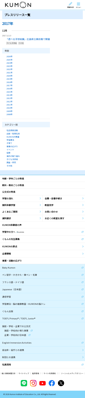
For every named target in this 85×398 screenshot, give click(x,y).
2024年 (9, 63)
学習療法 (10, 140)
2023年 (9, 66)
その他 (21, 43)
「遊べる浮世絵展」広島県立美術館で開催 (28, 39)
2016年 (9, 88)
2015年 (9, 91)
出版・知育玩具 (13, 133)
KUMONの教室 (13, 136)
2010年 (9, 107)
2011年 (9, 104)
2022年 (9, 69)
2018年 (9, 82)
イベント (10, 149)
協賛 (8, 152)
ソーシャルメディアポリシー (72, 373)
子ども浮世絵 (11, 43)
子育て (9, 143)
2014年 (9, 95)
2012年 (9, 101)
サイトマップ (24, 373)
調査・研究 (11, 162)
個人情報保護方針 (9, 373)
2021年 (9, 72)
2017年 (9, 85)
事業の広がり (12, 146)
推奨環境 (35, 373)
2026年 (9, 56)
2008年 (9, 114)
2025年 (9, 59)
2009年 (9, 111)
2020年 (9, 75)
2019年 (9, 78)
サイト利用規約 (50, 373)
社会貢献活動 (12, 130)
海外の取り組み (13, 156)
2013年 (9, 98)
